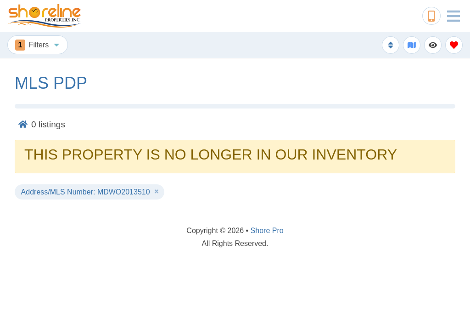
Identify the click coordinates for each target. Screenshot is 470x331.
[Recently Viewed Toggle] (433, 45)
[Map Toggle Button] (411, 45)
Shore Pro (267, 230)
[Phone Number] (431, 16)
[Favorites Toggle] (454, 45)
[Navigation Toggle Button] (453, 16)
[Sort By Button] (390, 45)
